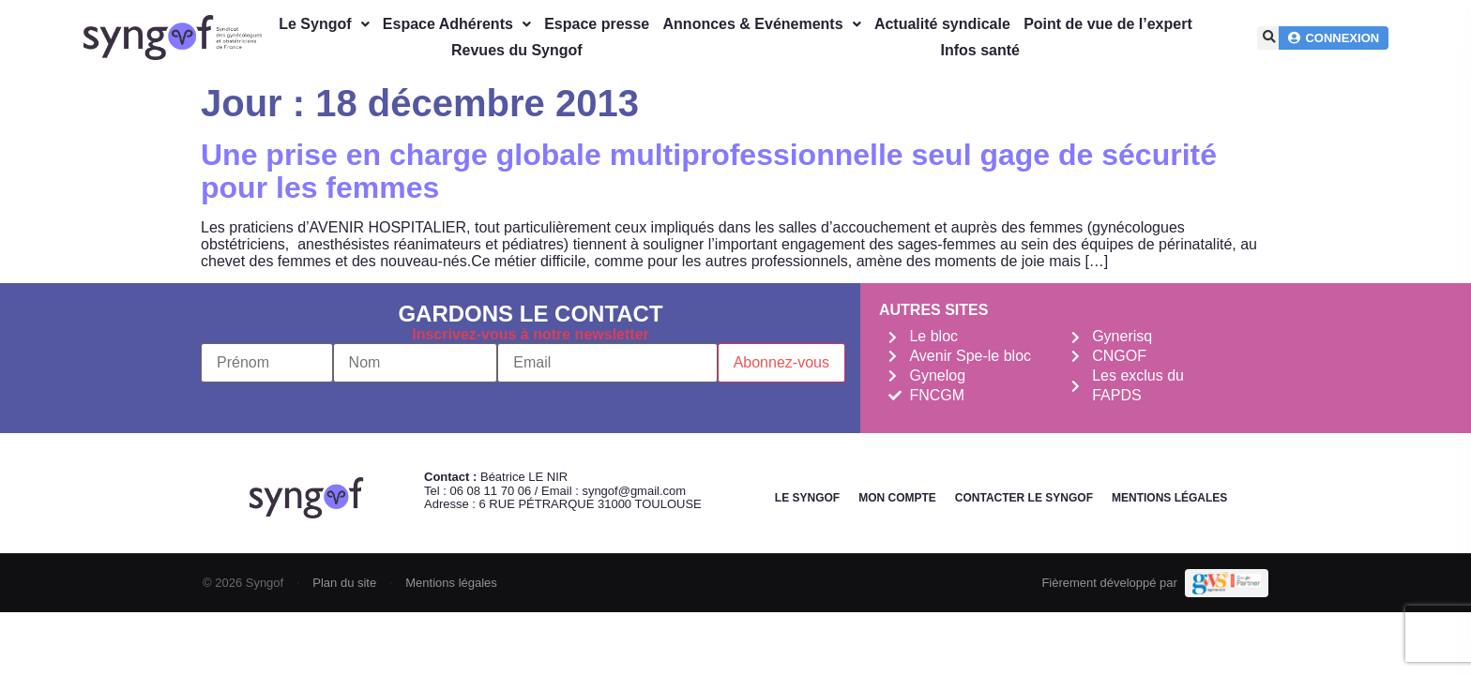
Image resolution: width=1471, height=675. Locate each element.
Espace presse (596, 24)
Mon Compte (897, 497)
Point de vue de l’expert (1108, 24)
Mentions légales (1169, 497)
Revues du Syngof (517, 50)
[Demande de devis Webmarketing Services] (1226, 583)
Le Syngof (324, 24)
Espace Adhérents (457, 24)
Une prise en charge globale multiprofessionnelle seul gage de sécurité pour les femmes (709, 171)
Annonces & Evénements (762, 24)
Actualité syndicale (942, 24)
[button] (1269, 38)
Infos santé (980, 50)
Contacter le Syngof (1024, 497)
